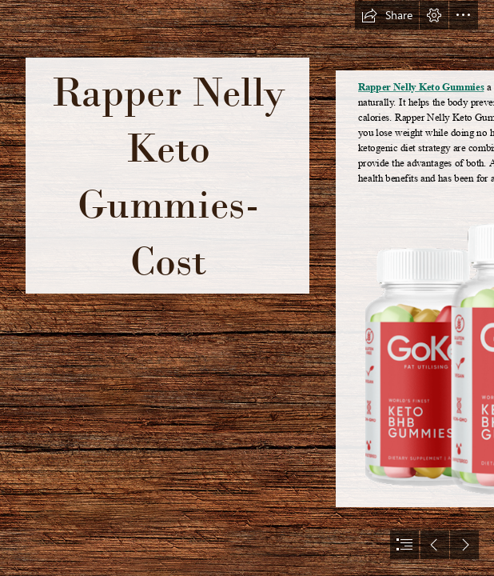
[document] (247, 288)
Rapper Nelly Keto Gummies (421, 87)
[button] (387, 15)
